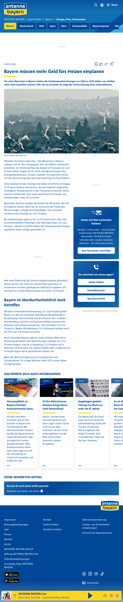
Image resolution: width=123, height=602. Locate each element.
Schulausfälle (79, 26)
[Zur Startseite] (110, 510)
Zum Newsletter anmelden (96, 250)
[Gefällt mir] (100, 64)
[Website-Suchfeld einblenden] (96, 5)
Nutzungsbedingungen (16, 524)
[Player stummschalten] (105, 596)
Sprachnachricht (96, 298)
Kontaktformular (96, 290)
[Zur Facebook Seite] (84, 574)
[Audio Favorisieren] (14, 595)
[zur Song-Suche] (111, 595)
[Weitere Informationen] (117, 595)
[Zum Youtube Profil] (96, 574)
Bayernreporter (101, 26)
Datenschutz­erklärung (94, 519)
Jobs (6, 529)
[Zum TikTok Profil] (102, 574)
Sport (52, 26)
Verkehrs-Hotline (52, 529)
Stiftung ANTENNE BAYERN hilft (21, 554)
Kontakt (47, 519)
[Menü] (112, 4)
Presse (7, 534)
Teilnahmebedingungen (17, 559)
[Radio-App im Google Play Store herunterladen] (22, 581)
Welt (41, 26)
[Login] (102, 5)
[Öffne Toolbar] (112, 64)
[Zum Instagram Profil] (90, 574)
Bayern (10, 26)
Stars (63, 26)
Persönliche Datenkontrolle (97, 532)
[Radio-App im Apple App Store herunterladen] (22, 574)
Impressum (10, 519)
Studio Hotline (96, 282)
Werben (8, 539)
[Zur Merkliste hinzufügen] (96, 64)
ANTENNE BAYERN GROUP (18, 549)
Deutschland (26, 26)
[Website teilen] (106, 64)
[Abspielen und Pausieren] (90, 595)
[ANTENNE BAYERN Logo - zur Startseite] (15, 9)
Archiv (7, 544)
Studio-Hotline (51, 524)
